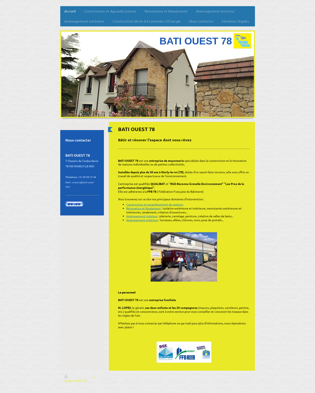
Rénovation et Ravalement (143, 208)
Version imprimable (79, 376)
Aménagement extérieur (142, 220)
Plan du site (103, 376)
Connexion (244, 376)
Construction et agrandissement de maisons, (155, 204)
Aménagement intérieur (142, 216)
